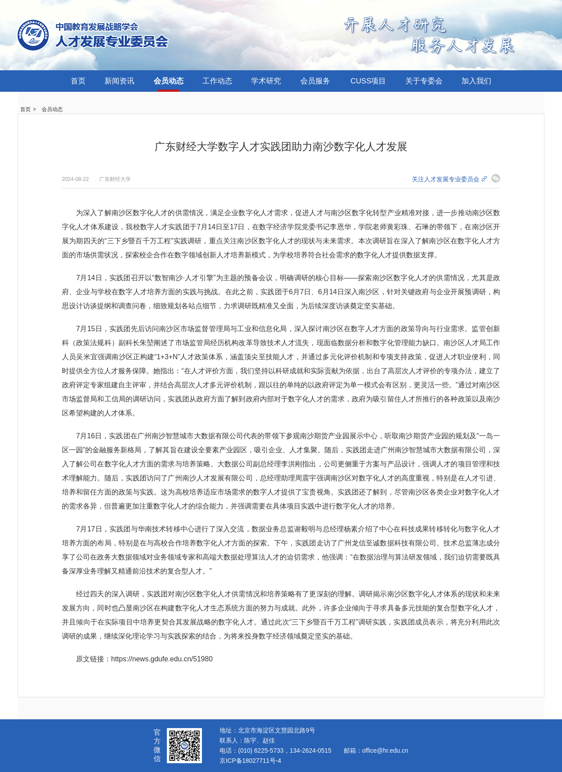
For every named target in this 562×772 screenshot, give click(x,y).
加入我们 (476, 81)
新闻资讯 (119, 81)
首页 (78, 81)
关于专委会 (424, 81)
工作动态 (217, 81)
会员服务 (315, 81)
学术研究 (266, 81)
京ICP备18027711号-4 (250, 760)
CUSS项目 (368, 81)
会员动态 (169, 81)
